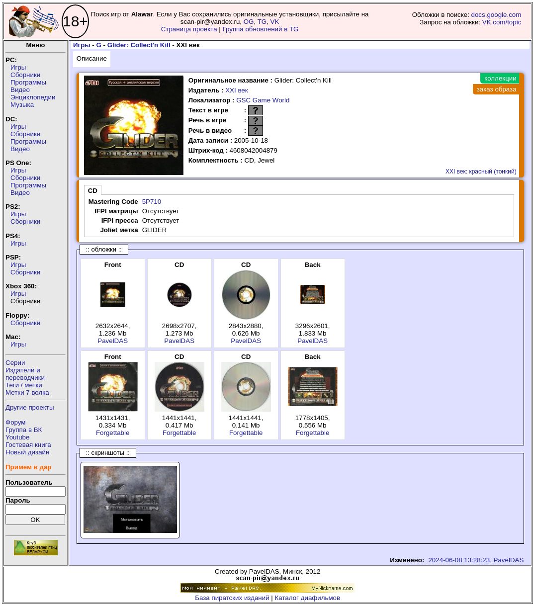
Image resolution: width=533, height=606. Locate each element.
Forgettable (112, 432)
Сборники (25, 75)
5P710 (152, 201)
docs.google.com (496, 14)
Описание (92, 58)
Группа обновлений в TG (261, 29)
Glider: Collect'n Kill (139, 45)
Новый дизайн (27, 452)
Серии (15, 362)
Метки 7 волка (27, 392)
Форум (15, 422)
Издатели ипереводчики (25, 373)
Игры (18, 67)
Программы (28, 82)
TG (262, 21)
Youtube (17, 437)
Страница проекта (189, 29)
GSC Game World (262, 100)
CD (92, 190)
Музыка (22, 104)
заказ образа (497, 89)
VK (274, 21)
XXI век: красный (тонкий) (481, 171)
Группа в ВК (23, 429)
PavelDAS (112, 341)
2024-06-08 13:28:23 (459, 560)
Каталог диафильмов (308, 598)
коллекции (500, 78)
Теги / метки (23, 385)
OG (249, 21)
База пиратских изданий (232, 598)
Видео (20, 89)
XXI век (236, 90)
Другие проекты (29, 407)
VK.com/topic (502, 22)
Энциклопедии (32, 97)
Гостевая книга (28, 444)
